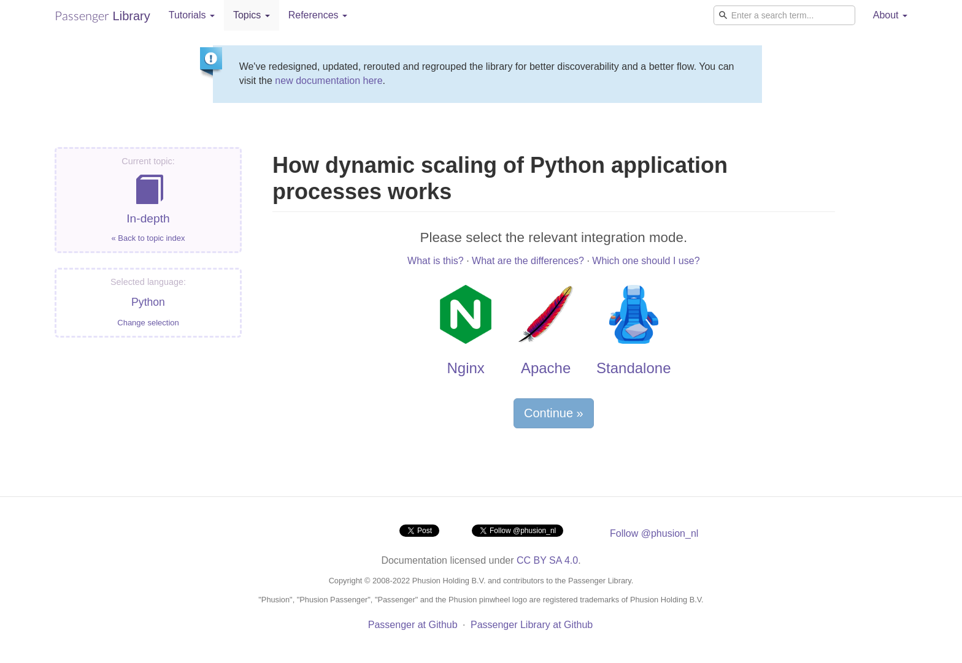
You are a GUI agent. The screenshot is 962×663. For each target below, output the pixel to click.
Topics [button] (251, 15)
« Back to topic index (148, 238)
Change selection (148, 322)
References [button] (317, 15)
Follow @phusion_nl (654, 533)
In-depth (148, 200)
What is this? (435, 261)
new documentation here (328, 80)
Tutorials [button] (192, 15)
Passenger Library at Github (532, 624)
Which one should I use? (645, 261)
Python (148, 302)
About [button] (890, 15)
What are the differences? (528, 261)
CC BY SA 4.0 (547, 560)
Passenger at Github (413, 624)
